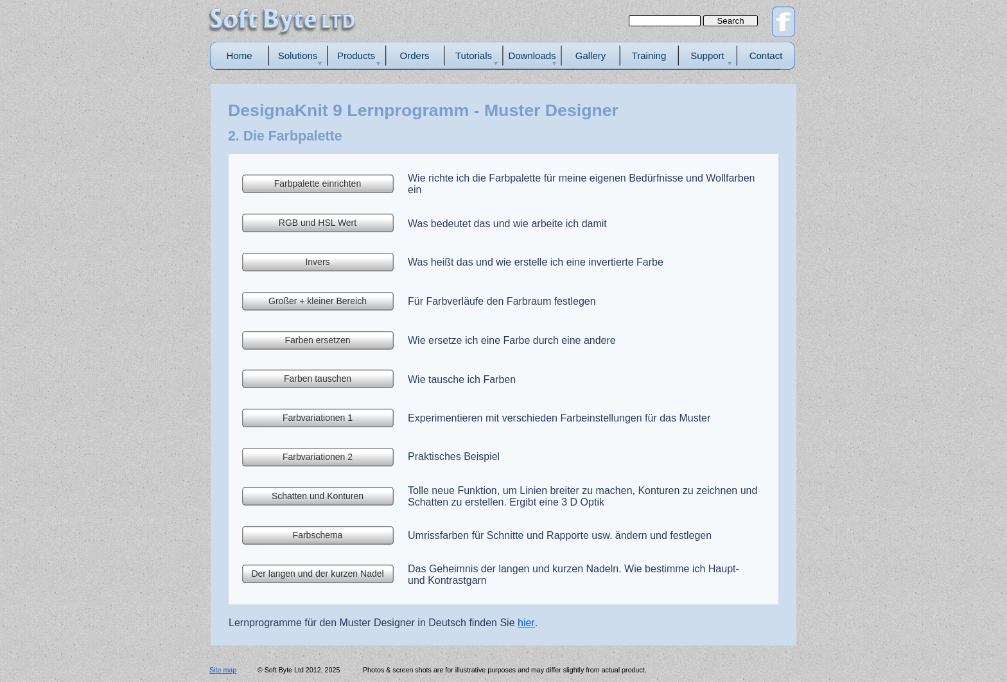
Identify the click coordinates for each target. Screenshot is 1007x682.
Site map (222, 670)
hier (526, 622)
